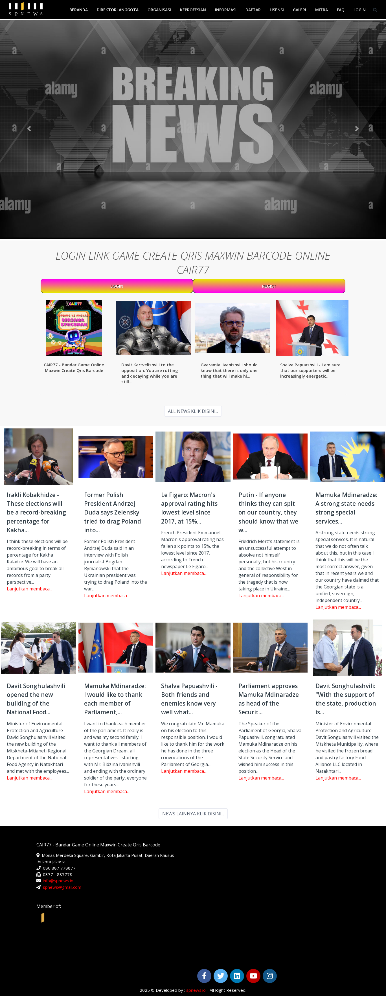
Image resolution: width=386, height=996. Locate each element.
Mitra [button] (321, 9)
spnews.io (196, 990)
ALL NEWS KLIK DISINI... (193, 411)
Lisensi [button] (277, 9)
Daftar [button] (253, 9)
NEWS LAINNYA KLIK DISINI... (193, 814)
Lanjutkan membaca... (29, 589)
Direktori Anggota (118, 9)
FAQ (341, 9)
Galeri (299, 9)
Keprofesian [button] (193, 9)
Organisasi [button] (159, 9)
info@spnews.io (58, 880)
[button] (29, 128)
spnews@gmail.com (62, 887)
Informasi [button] (225, 9)
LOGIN (116, 286)
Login (360, 9)
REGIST (269, 286)
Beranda (78, 9)
